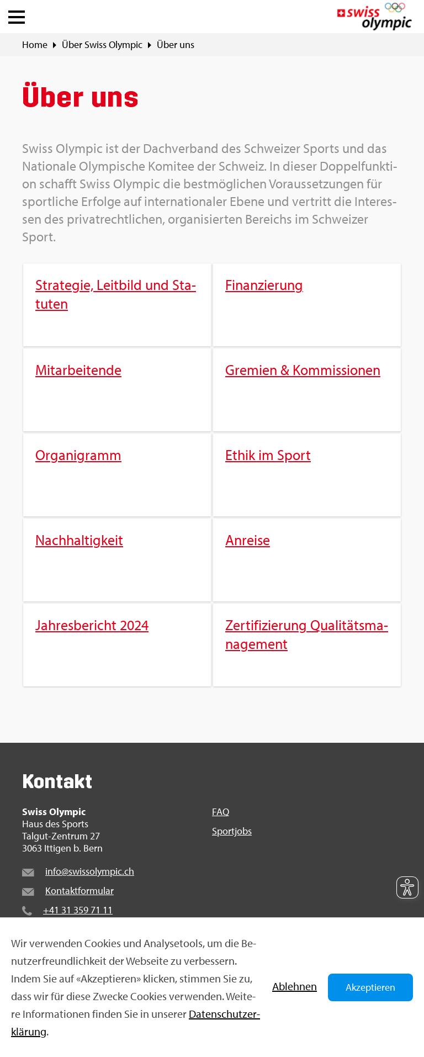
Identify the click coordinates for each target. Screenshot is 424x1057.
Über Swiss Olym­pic (102, 45)
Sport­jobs (232, 831)
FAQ (220, 812)
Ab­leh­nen (294, 986)
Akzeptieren (370, 987)
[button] (16, 14)
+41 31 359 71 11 (78, 909)
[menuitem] (212, 475)
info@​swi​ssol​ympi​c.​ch (89, 871)
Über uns (175, 45)
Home (34, 45)
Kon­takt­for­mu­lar (79, 890)
